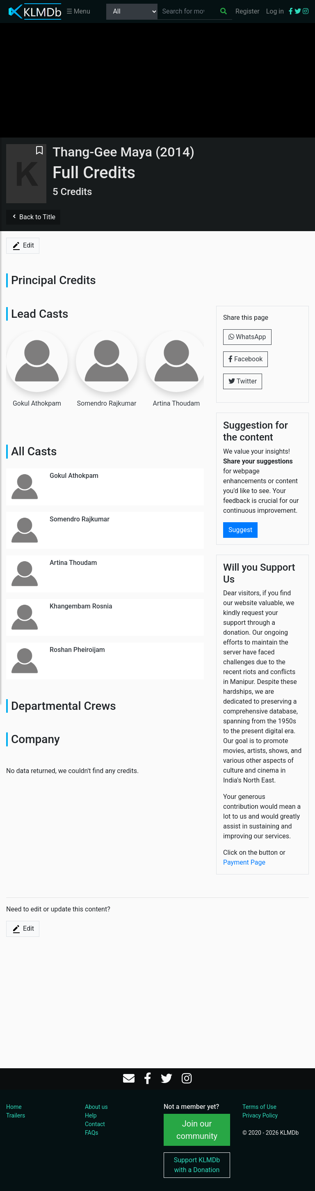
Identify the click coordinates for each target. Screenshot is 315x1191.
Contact (95, 1124)
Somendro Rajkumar (80, 519)
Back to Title (33, 217)
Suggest (240, 530)
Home (14, 1107)
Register (247, 11)
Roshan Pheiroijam (77, 650)
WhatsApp (247, 337)
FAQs (91, 1132)
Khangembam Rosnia (81, 606)
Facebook (245, 359)
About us (96, 1107)
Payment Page (244, 862)
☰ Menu (78, 11)
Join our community (196, 1130)
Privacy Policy (260, 1115)
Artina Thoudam (73, 563)
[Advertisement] (157, 80)
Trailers (15, 1115)
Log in (275, 11)
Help (91, 1115)
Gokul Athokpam (74, 476)
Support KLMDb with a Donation (197, 1165)
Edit (22, 246)
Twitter (242, 381)
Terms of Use (259, 1107)
